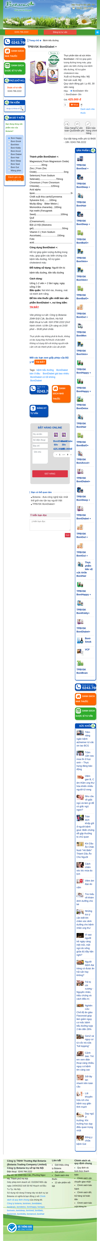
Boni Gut (15, 167)
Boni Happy (16, 138)
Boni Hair (15, 157)
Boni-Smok (16, 141)
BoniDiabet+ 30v (74, 94)
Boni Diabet (16, 154)
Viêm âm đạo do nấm (85, 884)
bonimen (27, 1203)
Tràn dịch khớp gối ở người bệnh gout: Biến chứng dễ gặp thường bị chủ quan (85, 826)
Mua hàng (74, 105)
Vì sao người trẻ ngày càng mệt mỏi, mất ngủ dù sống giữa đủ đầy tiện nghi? (85, 944)
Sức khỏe (85, 726)
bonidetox (21, 1207)
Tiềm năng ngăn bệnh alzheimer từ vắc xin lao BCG (85, 739)
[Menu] (97, 32)
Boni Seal (15, 164)
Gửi (67, 535)
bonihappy (31, 1207)
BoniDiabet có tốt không (42, 377)
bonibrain (11, 1207)
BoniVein (15, 144)
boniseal (30, 1210)
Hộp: (66, 91)
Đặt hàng (50, 474)
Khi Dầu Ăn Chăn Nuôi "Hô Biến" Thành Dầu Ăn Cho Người (85, 850)
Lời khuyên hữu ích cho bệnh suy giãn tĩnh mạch (85, 1100)
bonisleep (20, 1210)
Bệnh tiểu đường (51, 40)
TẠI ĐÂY (40, 362)
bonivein (11, 1210)
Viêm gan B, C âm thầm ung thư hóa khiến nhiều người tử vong (85, 783)
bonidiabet (37, 1203)
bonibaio (39, 1210)
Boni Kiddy (16, 148)
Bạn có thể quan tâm (41, 492)
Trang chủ (35, 40)
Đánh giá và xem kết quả (14, 178)
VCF (87, 649)
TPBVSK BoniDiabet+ (43, 504)
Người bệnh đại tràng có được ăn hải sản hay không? (85, 968)
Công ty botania (14, 1203)
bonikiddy (21, 1214)
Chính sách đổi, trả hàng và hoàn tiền (83, 1195)
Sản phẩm (59, 1172)
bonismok (11, 1214)
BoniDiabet (36, 380)
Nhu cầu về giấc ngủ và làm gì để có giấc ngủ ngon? (85, 803)
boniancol (31, 1214)
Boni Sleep (16, 161)
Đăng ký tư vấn (60, 32)
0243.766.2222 (22, 32)
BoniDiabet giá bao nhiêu (56, 373)
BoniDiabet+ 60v (80, 91)
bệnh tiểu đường (45, 370)
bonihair (40, 1214)
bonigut (41, 1207)
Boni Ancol (16, 151)
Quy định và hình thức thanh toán (81, 1171)
